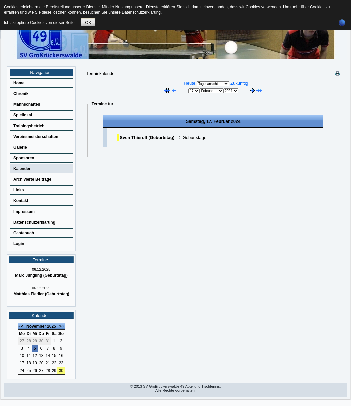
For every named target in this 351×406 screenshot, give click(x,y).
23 (61, 363)
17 (22, 363)
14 (48, 355)
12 (35, 355)
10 (22, 355)
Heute (189, 83)
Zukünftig (239, 83)
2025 (51, 326)
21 (48, 363)
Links (18, 190)
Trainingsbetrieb (28, 126)
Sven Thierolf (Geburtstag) (147, 137)
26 (35, 370)
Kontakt (20, 200)
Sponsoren (23, 158)
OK (88, 22)
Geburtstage (195, 137)
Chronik (20, 93)
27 (41, 370)
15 (54, 355)
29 (54, 370)
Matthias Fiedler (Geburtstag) (41, 294)
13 (41, 355)
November (36, 326)
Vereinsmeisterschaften (35, 136)
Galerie (20, 147)
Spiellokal (22, 115)
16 (61, 355)
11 (28, 355)
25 (28, 370)
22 (54, 363)
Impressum (24, 211)
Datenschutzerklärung (34, 222)
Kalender (21, 168)
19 (35, 363)
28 (48, 370)
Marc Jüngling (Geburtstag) (41, 275)
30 (61, 370)
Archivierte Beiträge (32, 179)
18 (28, 363)
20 (41, 363)
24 (22, 370)
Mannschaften (26, 104)
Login (18, 243)
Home (18, 83)
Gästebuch (23, 233)
